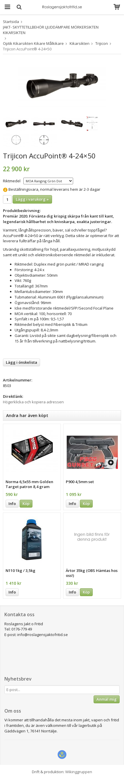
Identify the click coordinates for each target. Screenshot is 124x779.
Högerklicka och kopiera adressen (33, 401)
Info (12, 503)
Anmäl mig (107, 699)
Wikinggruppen (78, 771)
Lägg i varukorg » (32, 199)
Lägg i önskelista (21, 362)
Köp (26, 503)
